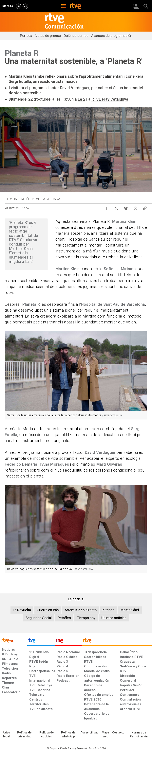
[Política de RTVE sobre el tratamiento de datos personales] (24, 735)
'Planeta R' (101, 221)
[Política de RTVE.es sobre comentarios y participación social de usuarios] (138, 735)
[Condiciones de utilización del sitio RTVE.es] (6, 735)
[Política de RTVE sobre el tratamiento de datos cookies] (46, 735)
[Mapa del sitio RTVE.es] (105, 735)
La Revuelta (22, 610)
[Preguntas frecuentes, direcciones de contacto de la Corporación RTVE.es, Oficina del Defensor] (118, 733)
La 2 (81, 99)
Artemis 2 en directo (81, 610)
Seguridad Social (39, 618)
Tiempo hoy (86, 618)
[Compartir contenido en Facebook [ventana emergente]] (107, 207)
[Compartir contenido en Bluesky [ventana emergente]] (126, 207)
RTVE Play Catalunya (109, 99)
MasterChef (130, 610)
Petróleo (64, 618)
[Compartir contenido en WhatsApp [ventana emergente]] (135, 207)
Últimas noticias (113, 618)
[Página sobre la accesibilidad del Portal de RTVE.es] (90, 733)
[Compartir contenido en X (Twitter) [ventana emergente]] (116, 207)
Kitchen (109, 610)
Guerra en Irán (48, 610)
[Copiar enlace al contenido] (145, 207)
